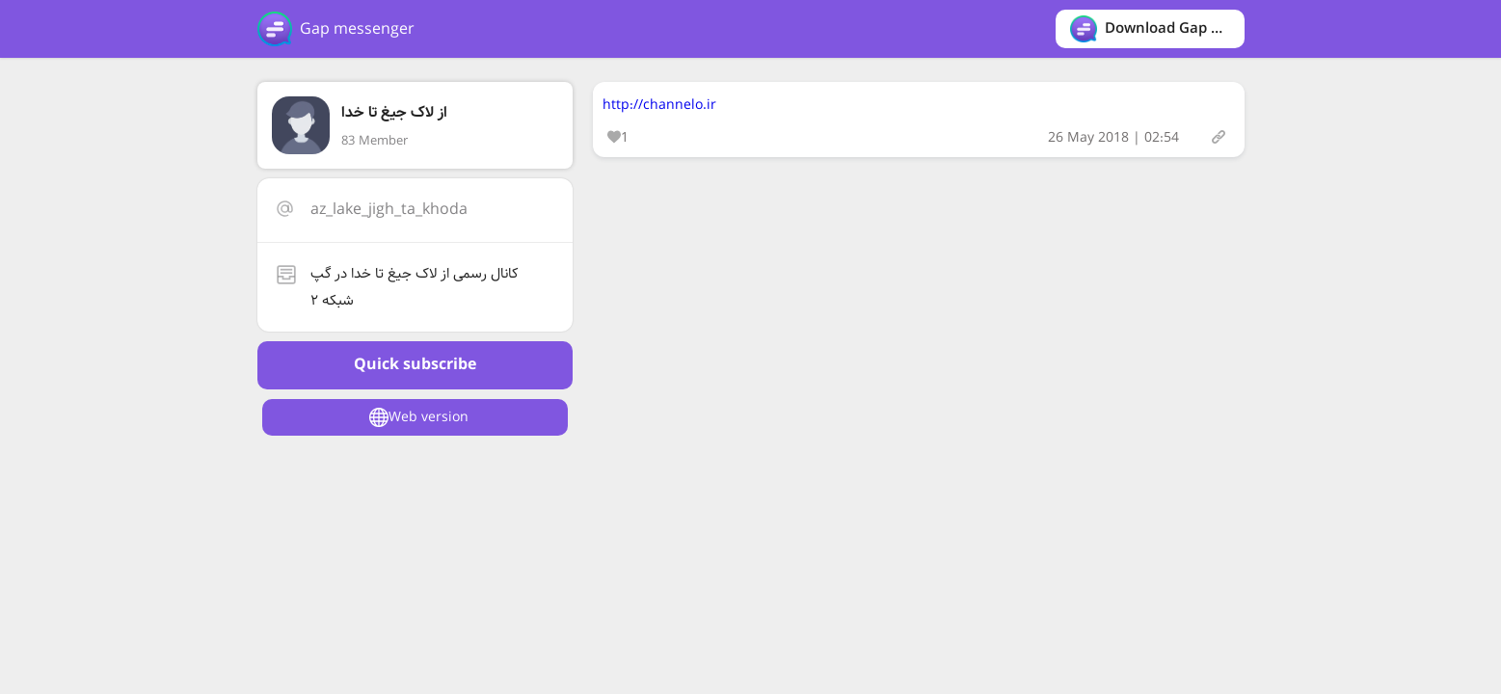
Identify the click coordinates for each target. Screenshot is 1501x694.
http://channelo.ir (659, 105)
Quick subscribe (415, 365)
